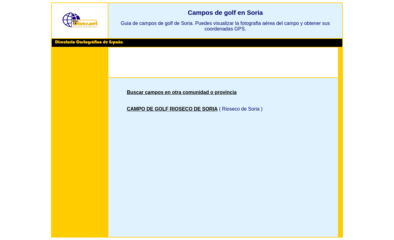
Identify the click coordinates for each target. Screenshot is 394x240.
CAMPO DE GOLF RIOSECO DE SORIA (172, 109)
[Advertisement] (79, 143)
